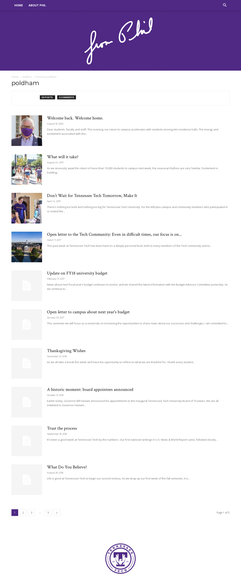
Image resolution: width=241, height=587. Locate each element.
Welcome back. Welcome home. (75, 118)
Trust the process (62, 428)
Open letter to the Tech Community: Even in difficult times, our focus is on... (114, 234)
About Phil (37, 5)
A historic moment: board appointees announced (90, 389)
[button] (225, 6)
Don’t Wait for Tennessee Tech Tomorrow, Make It (92, 196)
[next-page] (56, 512)
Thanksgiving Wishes (66, 351)
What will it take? (62, 157)
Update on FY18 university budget (77, 273)
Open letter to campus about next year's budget (88, 312)
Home (18, 5)
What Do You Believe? (67, 467)
